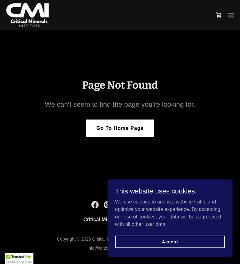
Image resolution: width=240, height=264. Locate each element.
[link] (27, 14)
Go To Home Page (120, 128)
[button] (231, 15)
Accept (170, 241)
